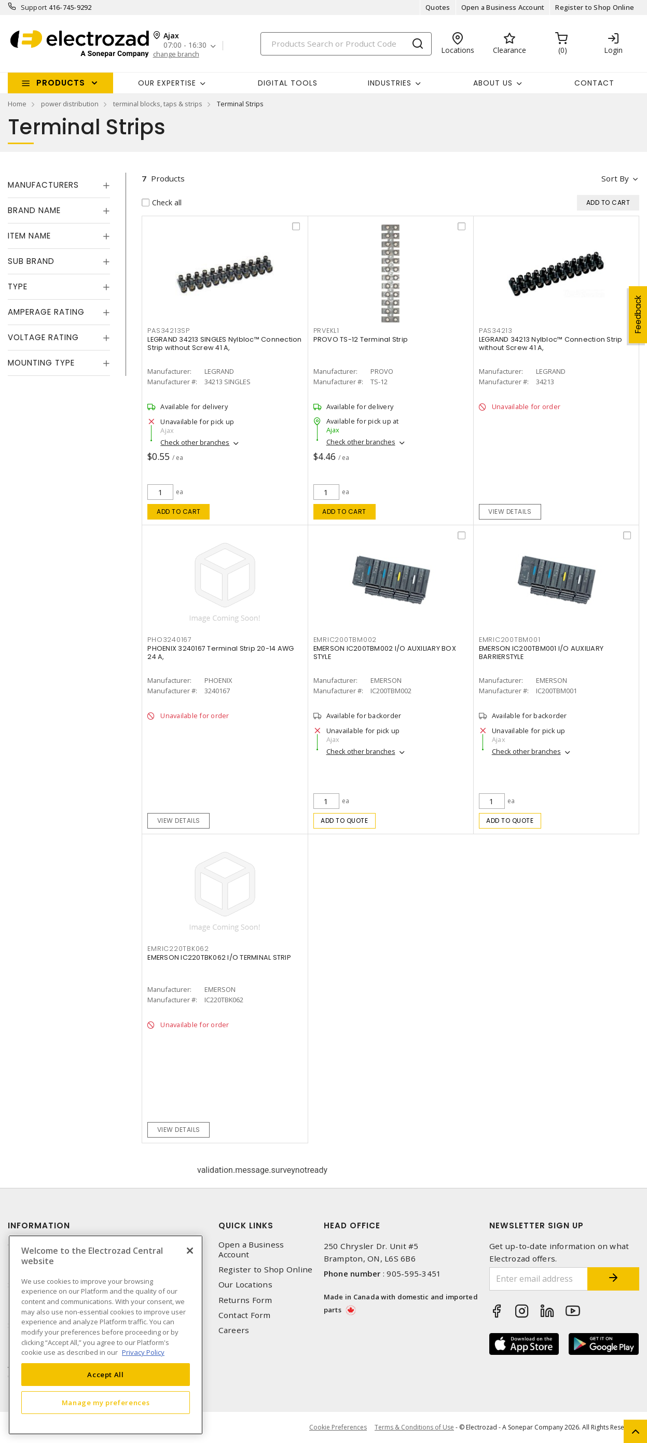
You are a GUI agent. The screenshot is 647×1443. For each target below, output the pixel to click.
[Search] (346, 43)
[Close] (189, 1250)
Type (17, 286)
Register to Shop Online (594, 7)
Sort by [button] (615, 178)
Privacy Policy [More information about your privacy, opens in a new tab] (143, 1352)
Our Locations (245, 1285)
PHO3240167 (169, 639)
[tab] (59, 185)
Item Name (29, 235)
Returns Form (245, 1300)
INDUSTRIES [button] (389, 83)
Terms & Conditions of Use (414, 1427)
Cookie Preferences (338, 1427)
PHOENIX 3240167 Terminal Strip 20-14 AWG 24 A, (220, 652)
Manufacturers (43, 184)
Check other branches (194, 442)
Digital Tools (288, 83)
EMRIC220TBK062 (178, 948)
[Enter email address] (538, 1279)
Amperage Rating (46, 311)
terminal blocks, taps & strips (157, 103)
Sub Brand (31, 261)
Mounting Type (41, 362)
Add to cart (179, 511)
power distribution (70, 103)
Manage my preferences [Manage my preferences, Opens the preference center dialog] (106, 1402)
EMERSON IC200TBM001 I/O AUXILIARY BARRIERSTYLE (541, 652)
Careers (234, 1330)
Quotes (437, 7)
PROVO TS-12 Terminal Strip (360, 339)
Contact (594, 83)
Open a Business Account (503, 7)
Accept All (105, 1374)
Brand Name (34, 210)
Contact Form (244, 1315)
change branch (176, 54)
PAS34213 (496, 330)
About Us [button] (493, 83)
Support (34, 7)
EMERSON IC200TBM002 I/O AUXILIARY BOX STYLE (384, 652)
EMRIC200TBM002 (345, 639)
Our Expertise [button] (167, 83)
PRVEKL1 (326, 330)
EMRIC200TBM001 (510, 639)
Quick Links (245, 1225)
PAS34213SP (168, 330)
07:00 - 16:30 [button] (185, 45)
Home (17, 103)
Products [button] (60, 82)
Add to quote (344, 820)
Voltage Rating (43, 337)
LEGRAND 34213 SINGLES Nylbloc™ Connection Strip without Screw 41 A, (224, 343)
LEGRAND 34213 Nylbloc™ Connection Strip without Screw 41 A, (551, 343)
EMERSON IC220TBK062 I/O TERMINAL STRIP (219, 957)
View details (509, 511)
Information (39, 1225)
